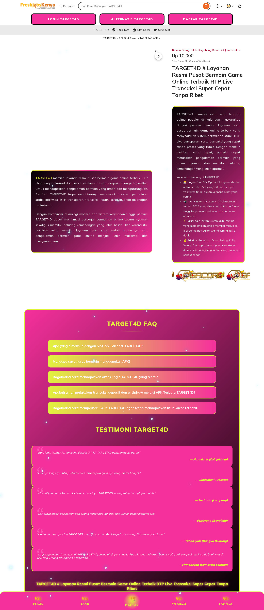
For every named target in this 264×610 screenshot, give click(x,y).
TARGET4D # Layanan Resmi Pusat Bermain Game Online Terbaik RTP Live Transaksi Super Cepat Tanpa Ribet (132, 586)
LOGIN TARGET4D (63, 19)
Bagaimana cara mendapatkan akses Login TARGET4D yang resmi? (105, 377)
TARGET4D (109, 38)
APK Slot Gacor (128, 38)
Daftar (132, 601)
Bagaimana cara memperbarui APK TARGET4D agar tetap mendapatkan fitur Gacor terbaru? (125, 408)
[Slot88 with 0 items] (240, 6)
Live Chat (226, 601)
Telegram (179, 601)
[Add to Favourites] (158, 56)
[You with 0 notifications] (230, 6)
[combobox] (140, 6)
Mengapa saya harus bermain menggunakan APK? (91, 361)
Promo (38, 601)
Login (85, 601)
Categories (67, 6)
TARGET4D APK (149, 38)
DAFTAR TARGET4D (200, 19)
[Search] (206, 6)
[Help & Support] (219, 6)
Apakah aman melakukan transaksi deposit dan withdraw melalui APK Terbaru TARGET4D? (124, 392)
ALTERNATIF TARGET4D (132, 19)
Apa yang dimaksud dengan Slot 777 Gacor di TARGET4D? (98, 346)
